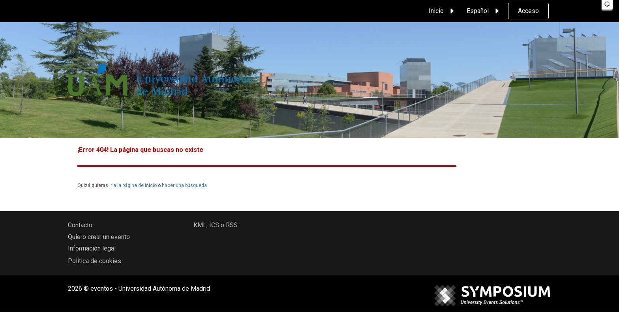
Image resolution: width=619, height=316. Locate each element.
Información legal (92, 248)
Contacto (80, 225)
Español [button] (484, 11)
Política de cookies (94, 261)
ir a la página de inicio (133, 185)
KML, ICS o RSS (215, 225)
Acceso (528, 11)
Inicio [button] (442, 11)
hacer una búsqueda (184, 185)
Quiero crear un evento (99, 237)
